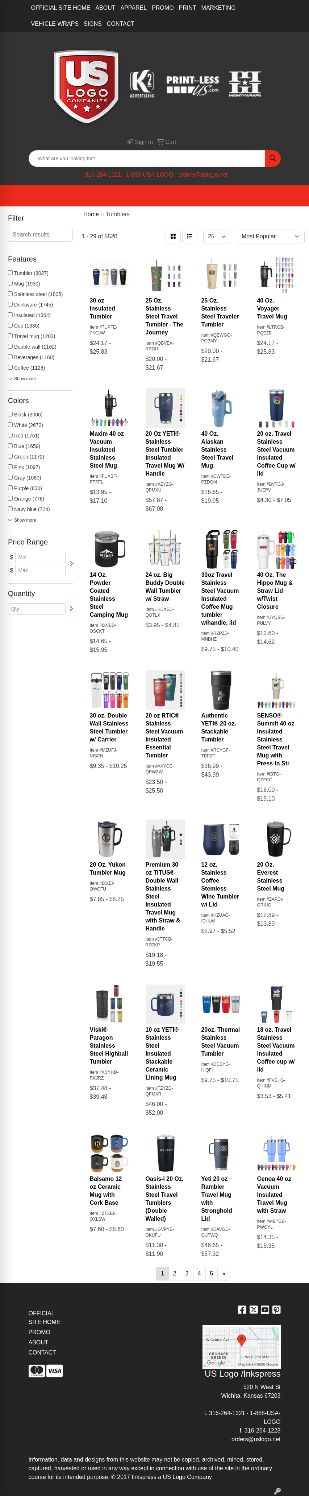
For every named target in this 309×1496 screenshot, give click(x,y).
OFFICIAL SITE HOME (61, 8)
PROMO (163, 8)
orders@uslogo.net (203, 175)
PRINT (187, 8)
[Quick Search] (147, 158)
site (229, 1468)
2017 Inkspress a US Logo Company (164, 1477)
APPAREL (134, 8)
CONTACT (120, 24)
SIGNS (93, 24)
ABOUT (105, 8)
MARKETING (218, 8)
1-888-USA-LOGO (150, 175)
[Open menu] (294, 196)
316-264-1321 (103, 175)
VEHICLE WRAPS (55, 24)
